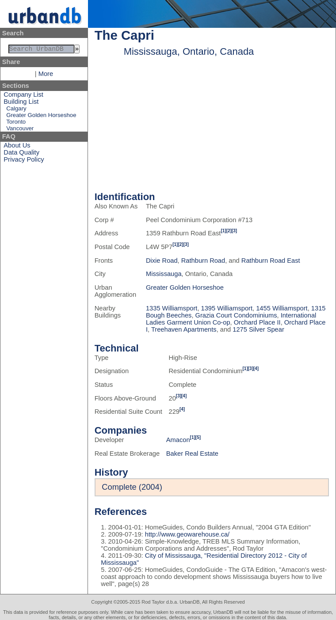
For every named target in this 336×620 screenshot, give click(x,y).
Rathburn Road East (270, 260)
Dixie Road (162, 260)
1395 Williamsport (226, 308)
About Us (17, 147)
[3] (234, 230)
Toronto (16, 123)
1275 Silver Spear (258, 329)
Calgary (16, 110)
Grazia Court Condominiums (236, 315)
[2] (229, 230)
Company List (23, 96)
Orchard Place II (257, 322)
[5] (198, 437)
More (45, 75)
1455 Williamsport (281, 308)
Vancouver (20, 130)
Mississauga (164, 273)
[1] (223, 230)
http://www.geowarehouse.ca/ (187, 534)
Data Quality (21, 154)
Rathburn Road (203, 260)
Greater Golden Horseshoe (41, 116)
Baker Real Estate (192, 453)
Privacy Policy (24, 161)
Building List (21, 103)
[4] (256, 368)
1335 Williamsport (171, 308)
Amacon (178, 439)
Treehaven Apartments (184, 329)
